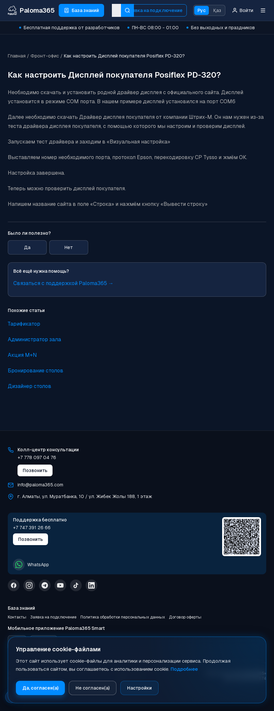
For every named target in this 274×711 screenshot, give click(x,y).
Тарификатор (24, 323)
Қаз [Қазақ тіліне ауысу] (217, 10)
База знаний (21, 608)
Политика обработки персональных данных (122, 617)
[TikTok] (76, 585)
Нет (69, 247)
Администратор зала (34, 339)
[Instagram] (29, 585)
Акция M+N (22, 355)
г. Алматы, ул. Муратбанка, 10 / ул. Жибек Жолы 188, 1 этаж (85, 496)
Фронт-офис (44, 56)
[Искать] (127, 10)
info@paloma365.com (40, 485)
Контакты (17, 617)
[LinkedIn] (91, 585)
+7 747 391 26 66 (32, 527)
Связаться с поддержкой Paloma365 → (63, 283)
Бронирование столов (35, 370)
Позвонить (35, 470)
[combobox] (116, 10)
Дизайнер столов (29, 386)
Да (27, 247)
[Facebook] (13, 585)
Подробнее (184, 669)
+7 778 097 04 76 (37, 457)
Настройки (139, 688)
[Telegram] (45, 585)
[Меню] (263, 10)
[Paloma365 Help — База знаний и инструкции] (31, 10)
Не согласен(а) (93, 688)
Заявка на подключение (154, 10)
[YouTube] (60, 585)
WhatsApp (31, 564)
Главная (17, 56)
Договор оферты (185, 617)
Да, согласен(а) (40, 688)
